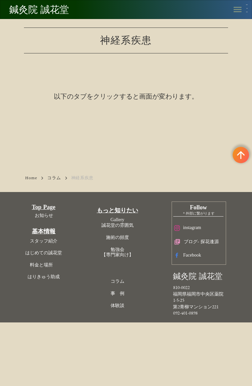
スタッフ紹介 (65, 292)
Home (31, 209)
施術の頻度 (122, 284)
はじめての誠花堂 (65, 303)
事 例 (122, 340)
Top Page (65, 258)
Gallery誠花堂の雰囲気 (122, 269)
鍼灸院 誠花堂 (46, 11)
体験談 (122, 352)
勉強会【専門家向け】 (122, 299)
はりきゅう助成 (65, 327)
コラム (54, 209)
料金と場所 (65, 315)
